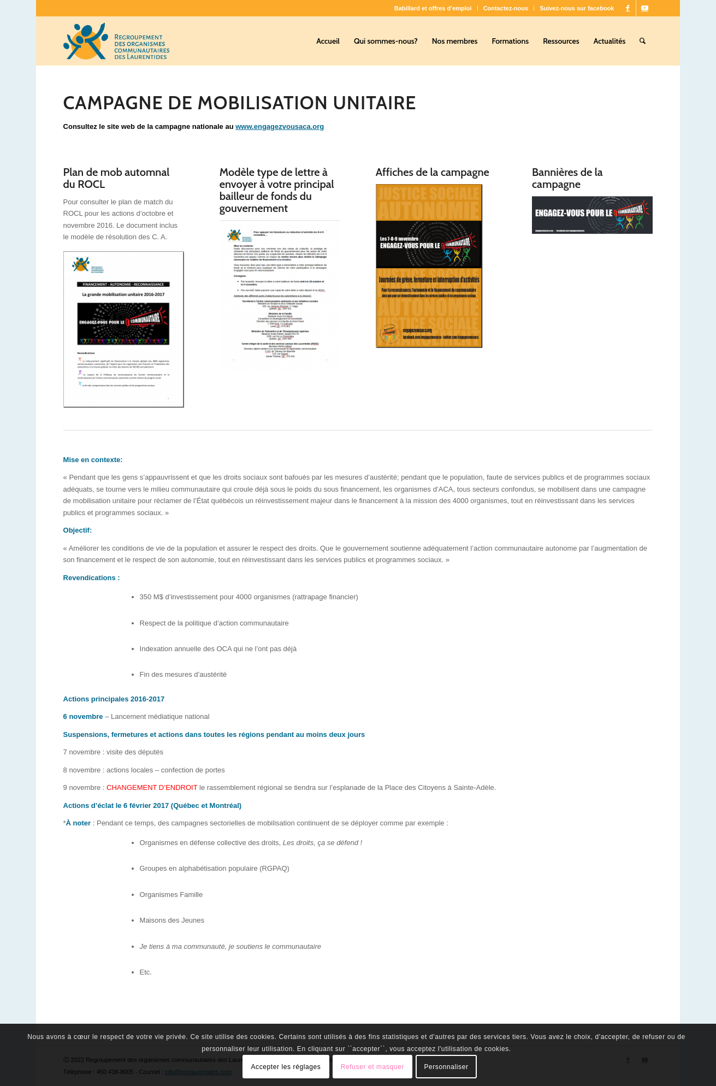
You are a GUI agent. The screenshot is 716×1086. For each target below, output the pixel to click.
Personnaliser (446, 1067)
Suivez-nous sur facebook (577, 8)
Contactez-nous (506, 8)
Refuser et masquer (372, 1067)
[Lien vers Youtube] (644, 8)
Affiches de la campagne (432, 172)
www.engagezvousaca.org (279, 126)
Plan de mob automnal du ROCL (116, 178)
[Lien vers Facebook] (628, 8)
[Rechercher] (642, 41)
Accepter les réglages (286, 1067)
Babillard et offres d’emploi (433, 8)
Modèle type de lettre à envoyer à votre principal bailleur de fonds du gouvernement (277, 190)
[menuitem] (433, 8)
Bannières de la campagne (567, 178)
